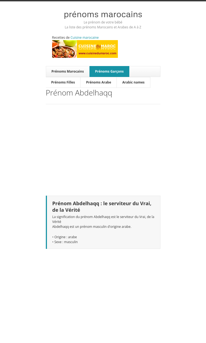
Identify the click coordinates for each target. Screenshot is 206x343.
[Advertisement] (103, 146)
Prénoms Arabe (98, 82)
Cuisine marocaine (84, 37)
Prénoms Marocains (103, 13)
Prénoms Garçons (109, 71)
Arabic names (133, 82)
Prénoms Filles (63, 82)
